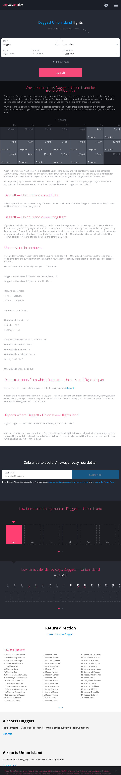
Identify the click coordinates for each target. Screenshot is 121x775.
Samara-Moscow (52, 692)
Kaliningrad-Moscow (92, 672)
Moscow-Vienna (51, 672)
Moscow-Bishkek (91, 689)
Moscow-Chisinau (52, 660)
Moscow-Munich (13, 700)
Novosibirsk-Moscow (92, 657)
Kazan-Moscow (51, 689)
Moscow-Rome (51, 683)
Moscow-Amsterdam (92, 669)
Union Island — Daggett (60, 634)
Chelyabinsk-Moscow (92, 680)
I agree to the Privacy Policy (104, 482)
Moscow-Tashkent (91, 686)
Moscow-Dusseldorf (92, 692)
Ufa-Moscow (50, 698)
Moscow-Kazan (51, 680)
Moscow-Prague (90, 666)
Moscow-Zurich (90, 683)
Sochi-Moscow (12, 666)
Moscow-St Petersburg (15, 655)
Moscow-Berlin (51, 700)
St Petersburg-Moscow (15, 657)
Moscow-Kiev (11, 672)
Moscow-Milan (90, 677)
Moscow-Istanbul (14, 698)
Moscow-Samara (52, 686)
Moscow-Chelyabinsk (92, 675)
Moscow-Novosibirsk (92, 655)
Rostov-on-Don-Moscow (17, 689)
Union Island (9, 765)
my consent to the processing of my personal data (67, 482)
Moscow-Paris (51, 655)
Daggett (70, 388)
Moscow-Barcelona (91, 660)
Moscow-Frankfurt (53, 663)
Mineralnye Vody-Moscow (16, 677)
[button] (59, 551)
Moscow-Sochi (12, 669)
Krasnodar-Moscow (15, 683)
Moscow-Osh (89, 698)
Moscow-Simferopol (14, 660)
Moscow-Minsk (51, 695)
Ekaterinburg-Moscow (16, 695)
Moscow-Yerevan (52, 657)
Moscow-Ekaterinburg (16, 692)
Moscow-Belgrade (91, 695)
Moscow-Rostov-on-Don (17, 686)
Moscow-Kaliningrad (92, 663)
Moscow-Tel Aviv (52, 666)
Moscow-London (52, 675)
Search (60, 72)
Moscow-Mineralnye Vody (16, 675)
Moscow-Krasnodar (15, 680)
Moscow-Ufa (50, 677)
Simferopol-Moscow (14, 663)
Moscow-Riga (51, 669)
